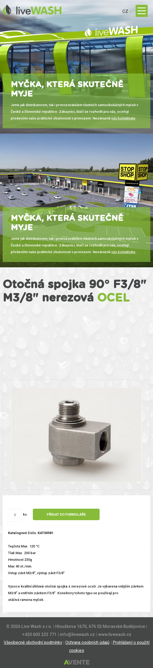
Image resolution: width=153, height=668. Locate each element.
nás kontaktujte (123, 118)
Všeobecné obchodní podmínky (33, 642)
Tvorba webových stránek (76, 662)
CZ (125, 11)
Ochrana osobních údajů (87, 642)
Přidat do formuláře (66, 514)
